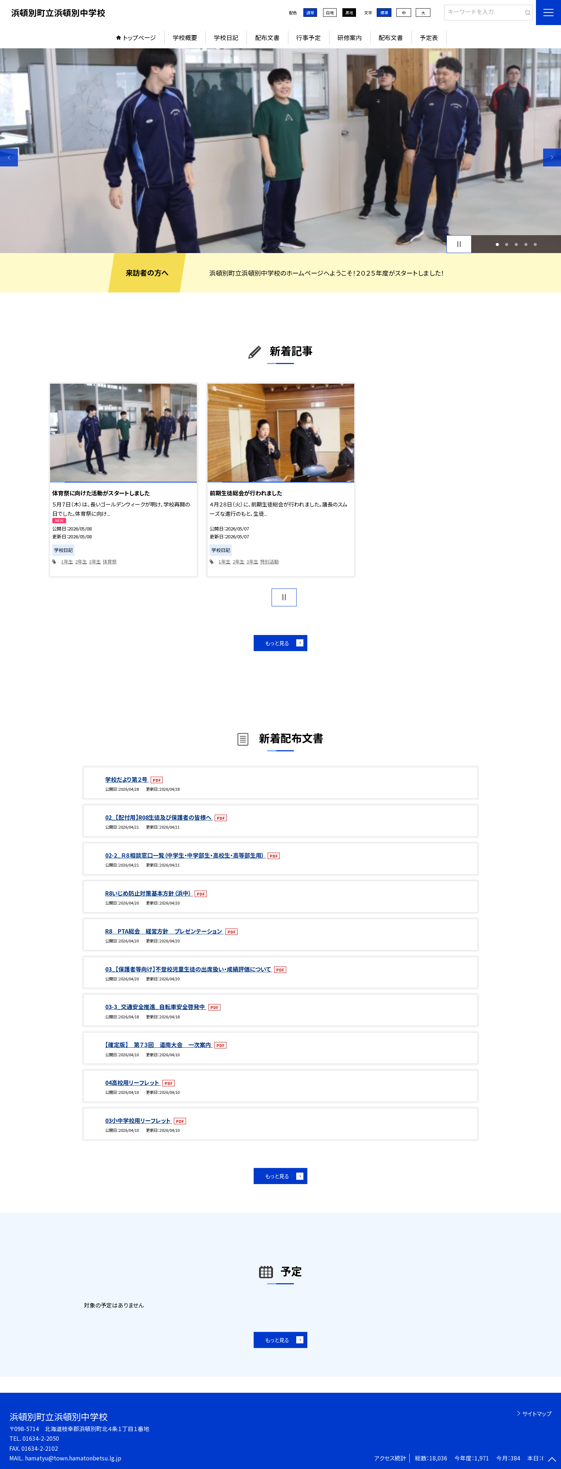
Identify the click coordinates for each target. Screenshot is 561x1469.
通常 (310, 12)
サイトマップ (537, 1413)
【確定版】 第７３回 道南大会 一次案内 (159, 1044)
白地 (330, 12)
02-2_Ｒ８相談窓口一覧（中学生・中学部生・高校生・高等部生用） (185, 855)
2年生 (81, 561)
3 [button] (516, 244)
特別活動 (269, 561)
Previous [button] (9, 157)
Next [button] (552, 157)
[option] (280, 150)
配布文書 (267, 37)
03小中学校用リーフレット (138, 1120)
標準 (384, 12)
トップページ (139, 37)
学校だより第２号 (127, 779)
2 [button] (506, 244)
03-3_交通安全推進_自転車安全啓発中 (155, 1006)
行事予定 (308, 37)
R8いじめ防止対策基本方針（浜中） (149, 893)
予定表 (429, 37)
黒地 (349, 12)
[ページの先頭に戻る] (552, 1460)
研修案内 (349, 37)
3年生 (95, 561)
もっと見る (277, 643)
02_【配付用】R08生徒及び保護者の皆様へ (159, 817)
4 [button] (525, 244)
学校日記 (226, 37)
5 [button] (535, 244)
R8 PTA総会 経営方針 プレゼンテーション (164, 931)
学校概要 (185, 37)
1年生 (67, 561)
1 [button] (497, 244)
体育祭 (110, 561)
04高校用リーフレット (133, 1082)
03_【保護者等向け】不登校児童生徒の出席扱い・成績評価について (188, 969)
